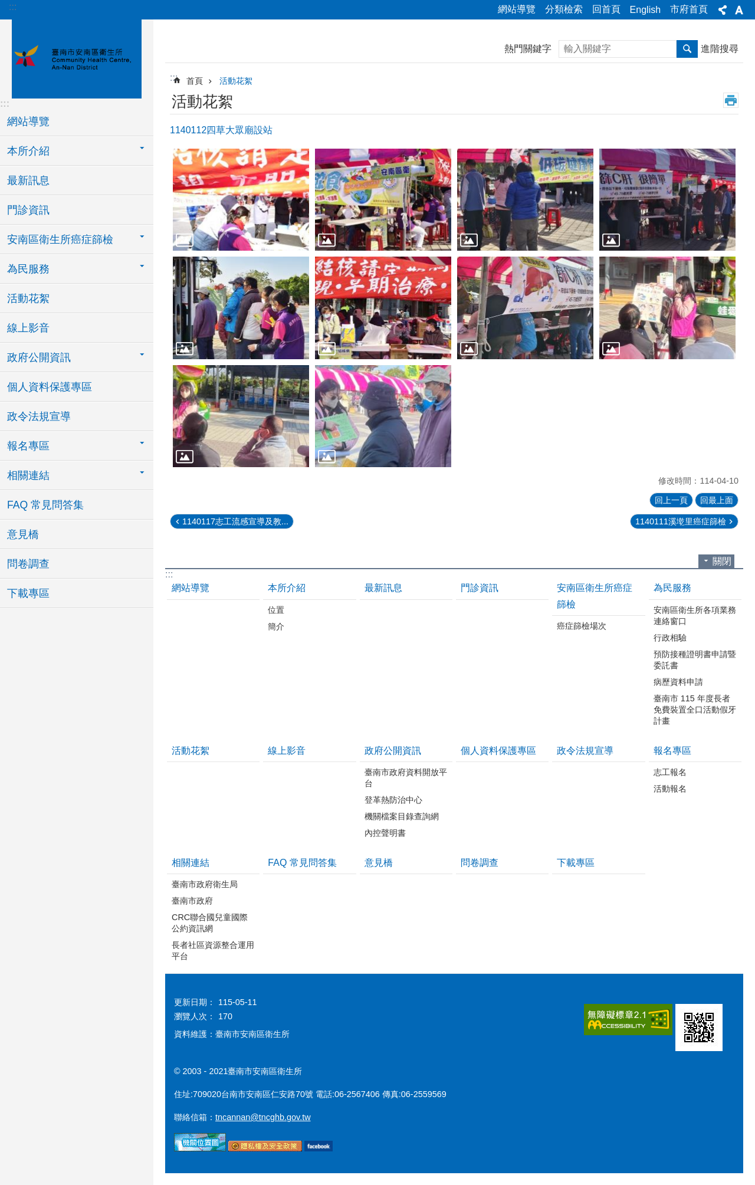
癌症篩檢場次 (581, 626)
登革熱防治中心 (393, 800)
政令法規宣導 (39, 416)
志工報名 (670, 772)
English (645, 10)
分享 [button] (722, 10)
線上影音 (28, 328)
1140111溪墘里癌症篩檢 (680, 521)
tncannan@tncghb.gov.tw (263, 1117)
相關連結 (190, 863)
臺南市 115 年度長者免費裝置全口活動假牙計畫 (695, 710)
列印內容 (730, 100)
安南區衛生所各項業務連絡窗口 (695, 615)
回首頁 (606, 9)
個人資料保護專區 (49, 387)
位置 (276, 610)
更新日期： (194, 1002)
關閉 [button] (722, 561)
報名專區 (672, 751)
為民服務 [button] (28, 269)
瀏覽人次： (194, 1016)
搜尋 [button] (687, 49)
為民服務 (672, 588)
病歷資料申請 (678, 682)
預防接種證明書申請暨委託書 (695, 659)
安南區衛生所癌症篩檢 (594, 596)
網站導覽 (517, 9)
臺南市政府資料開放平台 (406, 777)
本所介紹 (287, 588)
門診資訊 (28, 210)
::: (13, 7)
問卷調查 (28, 564)
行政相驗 (670, 637)
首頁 (194, 81)
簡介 (276, 626)
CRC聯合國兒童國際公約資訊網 (210, 922)
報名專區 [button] (28, 446)
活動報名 (670, 788)
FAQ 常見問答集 (45, 505)
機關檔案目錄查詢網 (402, 816)
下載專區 (28, 593)
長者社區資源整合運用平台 (213, 950)
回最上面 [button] (716, 500)
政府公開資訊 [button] (39, 357)
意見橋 (23, 534)
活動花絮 (28, 298)
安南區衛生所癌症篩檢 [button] (60, 239)
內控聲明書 (385, 833)
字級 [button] (739, 10)
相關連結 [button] (28, 475)
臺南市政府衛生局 (205, 884)
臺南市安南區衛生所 (77, 57)
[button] (241, 200)
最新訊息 (28, 180)
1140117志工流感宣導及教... (235, 521)
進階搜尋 (719, 49)
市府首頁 (689, 9)
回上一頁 (671, 500)
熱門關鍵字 (528, 49)
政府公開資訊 (393, 751)
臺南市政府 (192, 900)
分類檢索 (564, 9)
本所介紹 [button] (28, 151)
